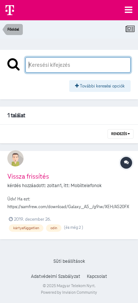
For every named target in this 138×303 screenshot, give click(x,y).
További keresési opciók (100, 86)
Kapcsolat (97, 276)
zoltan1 (54, 186)
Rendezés (120, 134)
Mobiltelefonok (86, 186)
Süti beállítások (69, 261)
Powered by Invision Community (69, 292)
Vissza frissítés (28, 176)
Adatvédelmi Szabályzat (55, 276)
